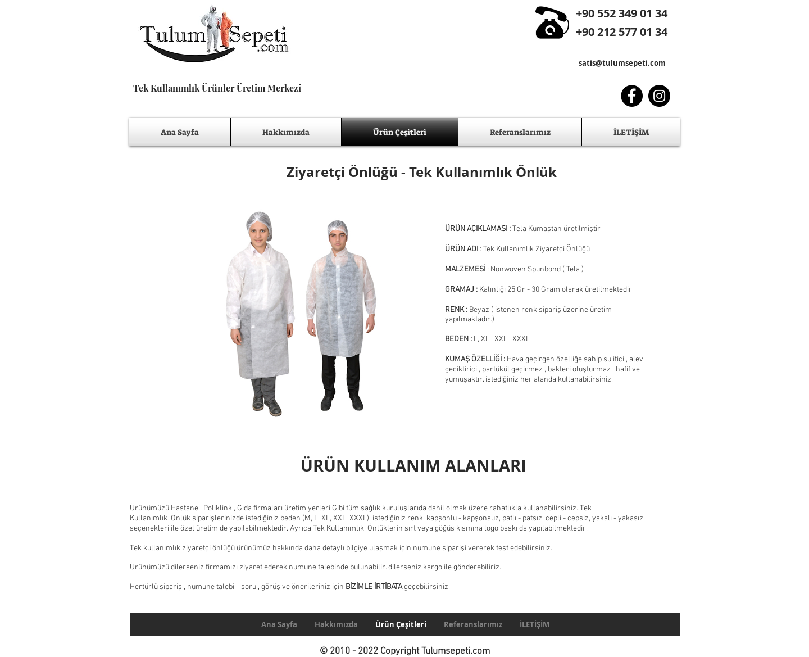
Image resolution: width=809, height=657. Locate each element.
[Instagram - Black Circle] (659, 96)
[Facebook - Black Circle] (632, 96)
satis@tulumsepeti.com (622, 63)
